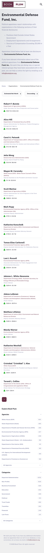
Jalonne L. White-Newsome (16, 276)
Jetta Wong (9, 155)
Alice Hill (8, 119)
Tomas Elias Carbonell (14, 242)
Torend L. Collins (11, 381)
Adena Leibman (11, 294)
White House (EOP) (10, 366)
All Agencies (7, 465)
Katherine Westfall (12, 345)
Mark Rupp (9, 207)
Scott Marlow (10, 189)
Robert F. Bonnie (11, 104)
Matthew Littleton (12, 312)
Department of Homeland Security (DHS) (17, 122)
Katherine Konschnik (13, 225)
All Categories (8, 520)
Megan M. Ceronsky (13, 171)
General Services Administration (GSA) (16, 158)
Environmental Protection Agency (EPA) (16, 245)
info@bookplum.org (9, 73)
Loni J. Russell (10, 258)
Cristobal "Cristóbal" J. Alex (17, 363)
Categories (6, 472)
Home (4, 86)
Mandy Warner (10, 330)
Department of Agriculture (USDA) (15, 106)
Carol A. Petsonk (11, 137)
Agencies (5, 414)
